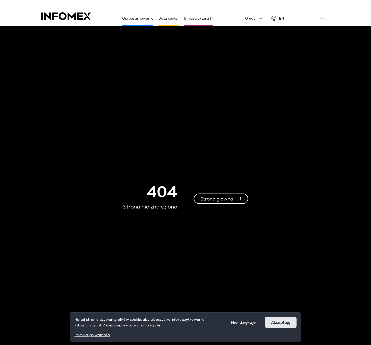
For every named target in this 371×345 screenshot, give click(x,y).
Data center (168, 21)
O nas (254, 18)
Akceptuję (280, 322)
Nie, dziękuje (243, 322)
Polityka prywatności (92, 335)
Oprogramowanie (137, 21)
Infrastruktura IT (198, 21)
